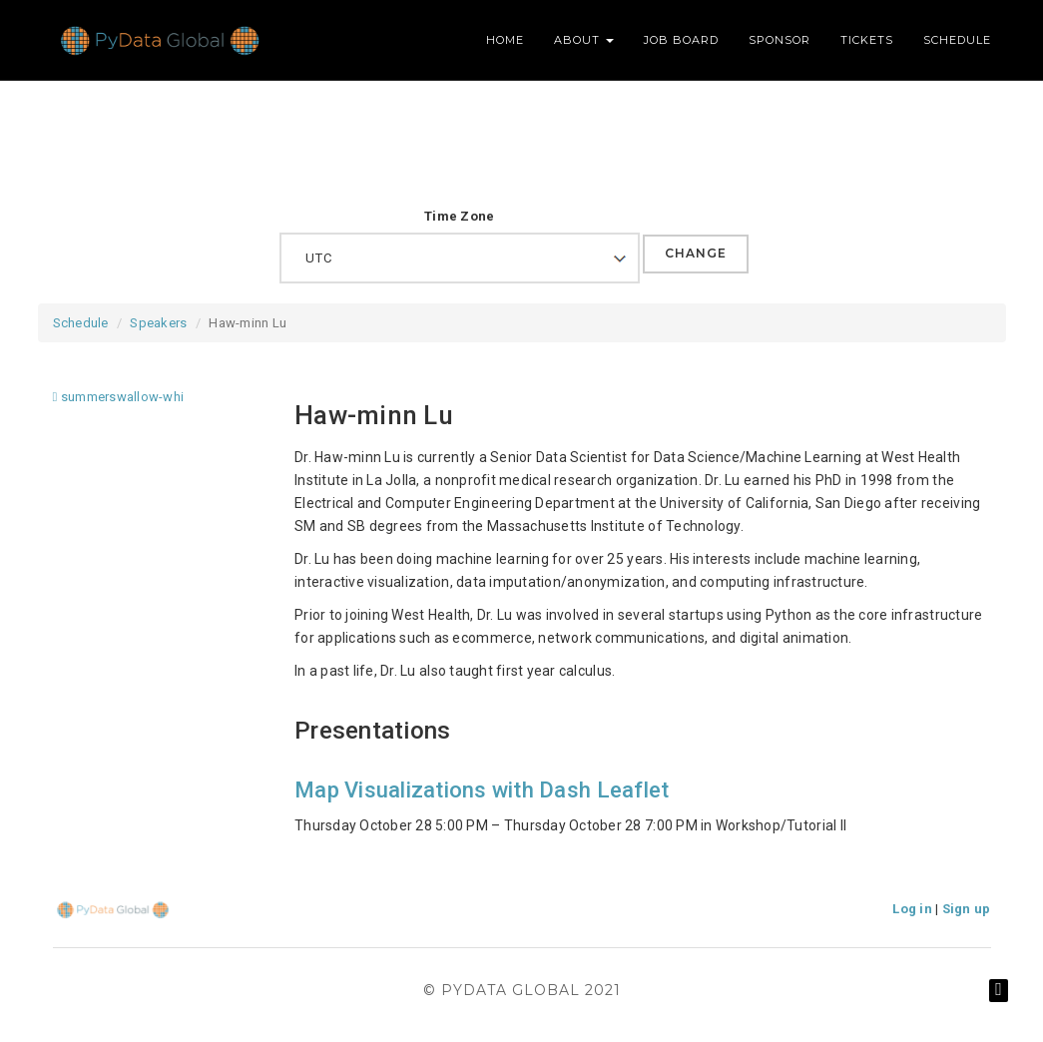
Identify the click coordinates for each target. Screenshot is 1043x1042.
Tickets (866, 40)
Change (696, 253)
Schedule (957, 40)
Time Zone (459, 216)
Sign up (966, 908)
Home (505, 40)
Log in (912, 908)
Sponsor (779, 40)
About (584, 40)
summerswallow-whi (119, 396)
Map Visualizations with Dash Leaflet (481, 790)
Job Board (681, 40)
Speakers (158, 322)
